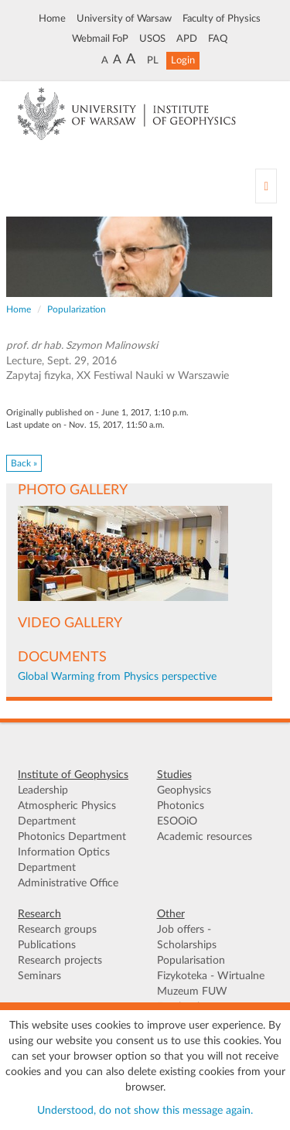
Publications (47, 945)
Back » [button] (24, 463)
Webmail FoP (100, 38)
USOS (152, 38)
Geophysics (184, 790)
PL (153, 60)
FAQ (217, 38)
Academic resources (204, 836)
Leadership (43, 790)
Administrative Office (68, 883)
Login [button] (183, 60)
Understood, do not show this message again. (145, 1110)
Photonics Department (72, 836)
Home (52, 18)
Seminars (39, 976)
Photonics (180, 806)
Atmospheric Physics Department (67, 814)
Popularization (76, 309)
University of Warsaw (124, 18)
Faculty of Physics (222, 18)
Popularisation (191, 960)
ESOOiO (177, 821)
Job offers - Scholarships (187, 937)
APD (186, 38)
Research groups (57, 929)
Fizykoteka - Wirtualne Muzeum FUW (210, 984)
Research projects (60, 960)
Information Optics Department (64, 860)
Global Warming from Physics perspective (117, 676)
